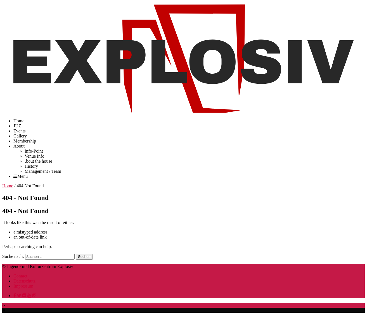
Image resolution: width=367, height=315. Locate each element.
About (19, 146)
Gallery (20, 136)
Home (18, 120)
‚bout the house (38, 161)
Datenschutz (24, 281)
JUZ (17, 125)
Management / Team (43, 171)
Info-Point (34, 151)
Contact (20, 276)
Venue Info (34, 156)
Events (19, 131)
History (31, 166)
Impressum (23, 286)
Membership (24, 141)
